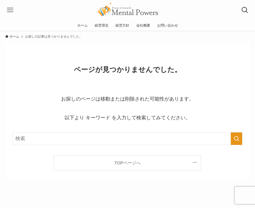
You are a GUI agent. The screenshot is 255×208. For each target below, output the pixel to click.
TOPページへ (127, 162)
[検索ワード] (127, 138)
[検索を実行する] (236, 138)
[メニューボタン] (10, 10)
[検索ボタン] (245, 10)
